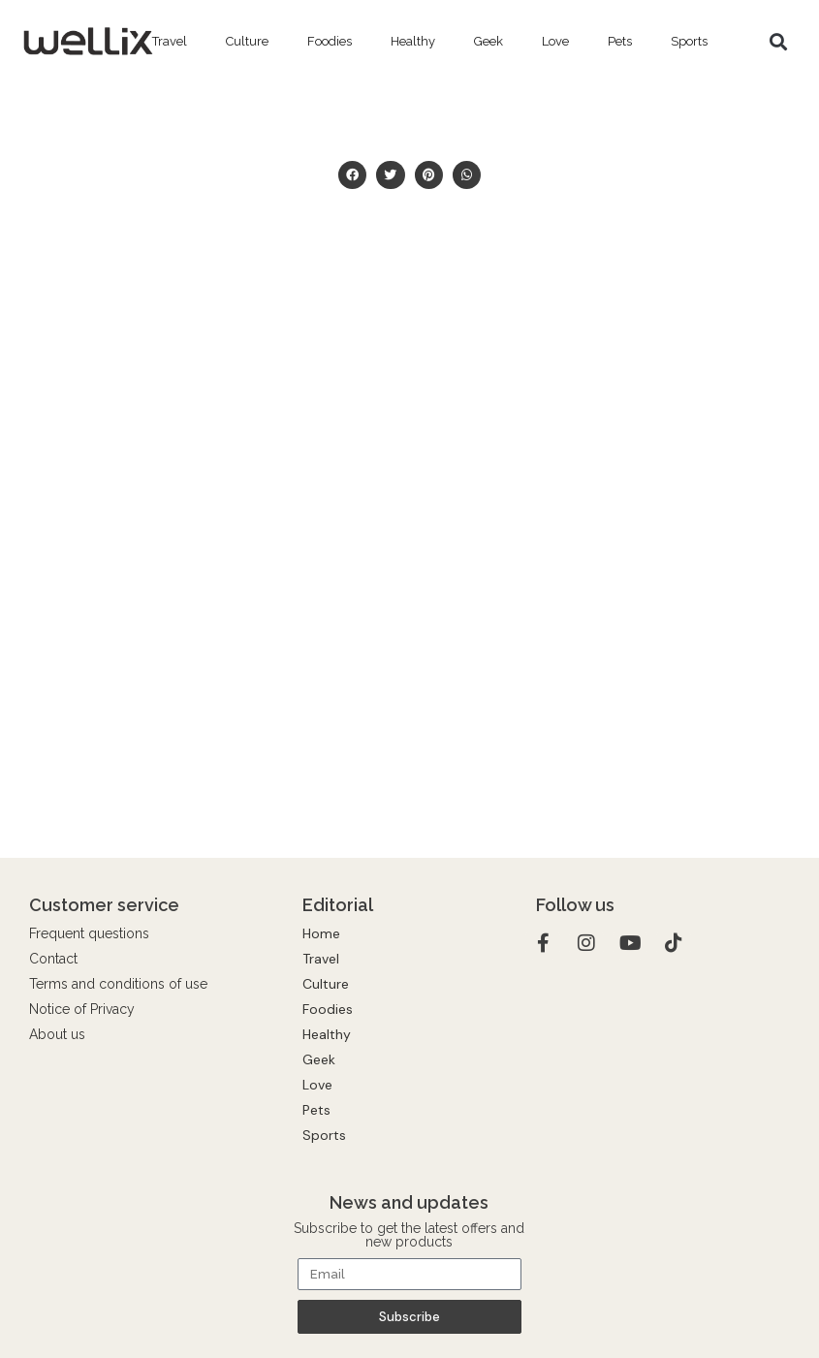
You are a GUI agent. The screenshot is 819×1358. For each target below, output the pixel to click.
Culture (247, 41)
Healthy (413, 41)
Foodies (329, 41)
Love (555, 41)
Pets (620, 41)
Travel (169, 41)
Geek (488, 41)
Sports (689, 41)
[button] (778, 42)
